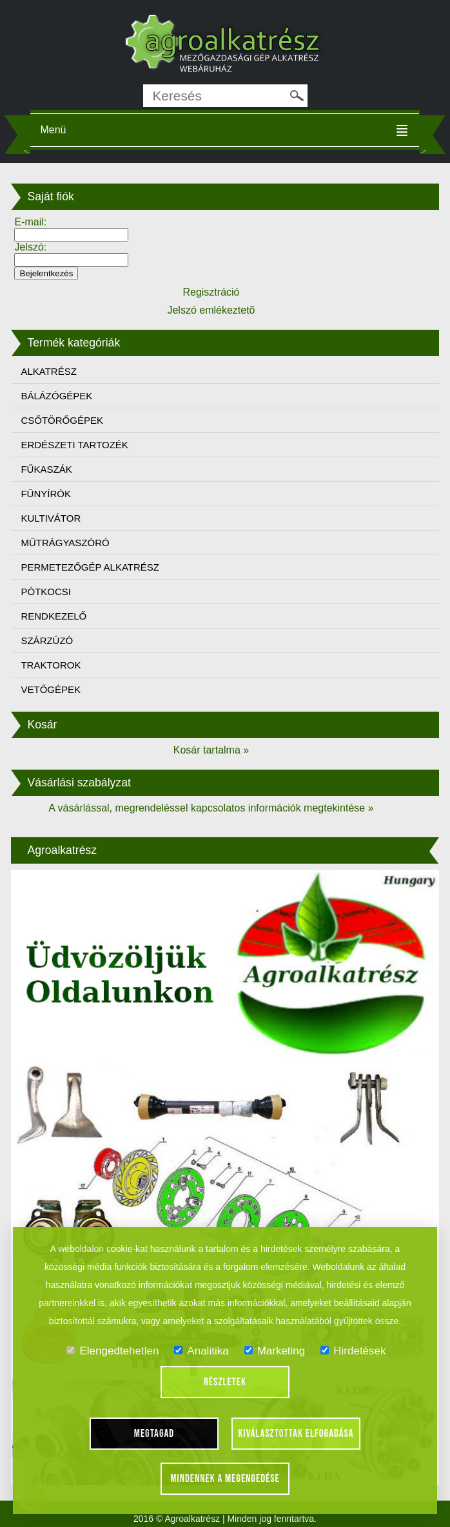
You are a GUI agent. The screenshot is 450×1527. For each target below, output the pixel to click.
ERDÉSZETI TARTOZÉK (74, 444)
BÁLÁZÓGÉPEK (56, 395)
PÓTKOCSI (46, 591)
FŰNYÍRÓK (46, 493)
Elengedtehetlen (112, 1351)
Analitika (201, 1351)
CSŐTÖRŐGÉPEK (62, 420)
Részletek (225, 1382)
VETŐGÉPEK (51, 689)
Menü (53, 129)
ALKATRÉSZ (48, 371)
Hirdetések (353, 1351)
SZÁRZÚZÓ (47, 640)
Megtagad (154, 1433)
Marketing (275, 1351)
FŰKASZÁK (46, 469)
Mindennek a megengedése (225, 1478)
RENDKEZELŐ (53, 616)
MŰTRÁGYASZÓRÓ (65, 542)
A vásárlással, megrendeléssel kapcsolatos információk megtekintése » (210, 807)
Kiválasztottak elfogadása (295, 1433)
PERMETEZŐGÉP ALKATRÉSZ (90, 567)
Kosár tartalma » (211, 750)
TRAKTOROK (51, 664)
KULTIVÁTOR (51, 518)
